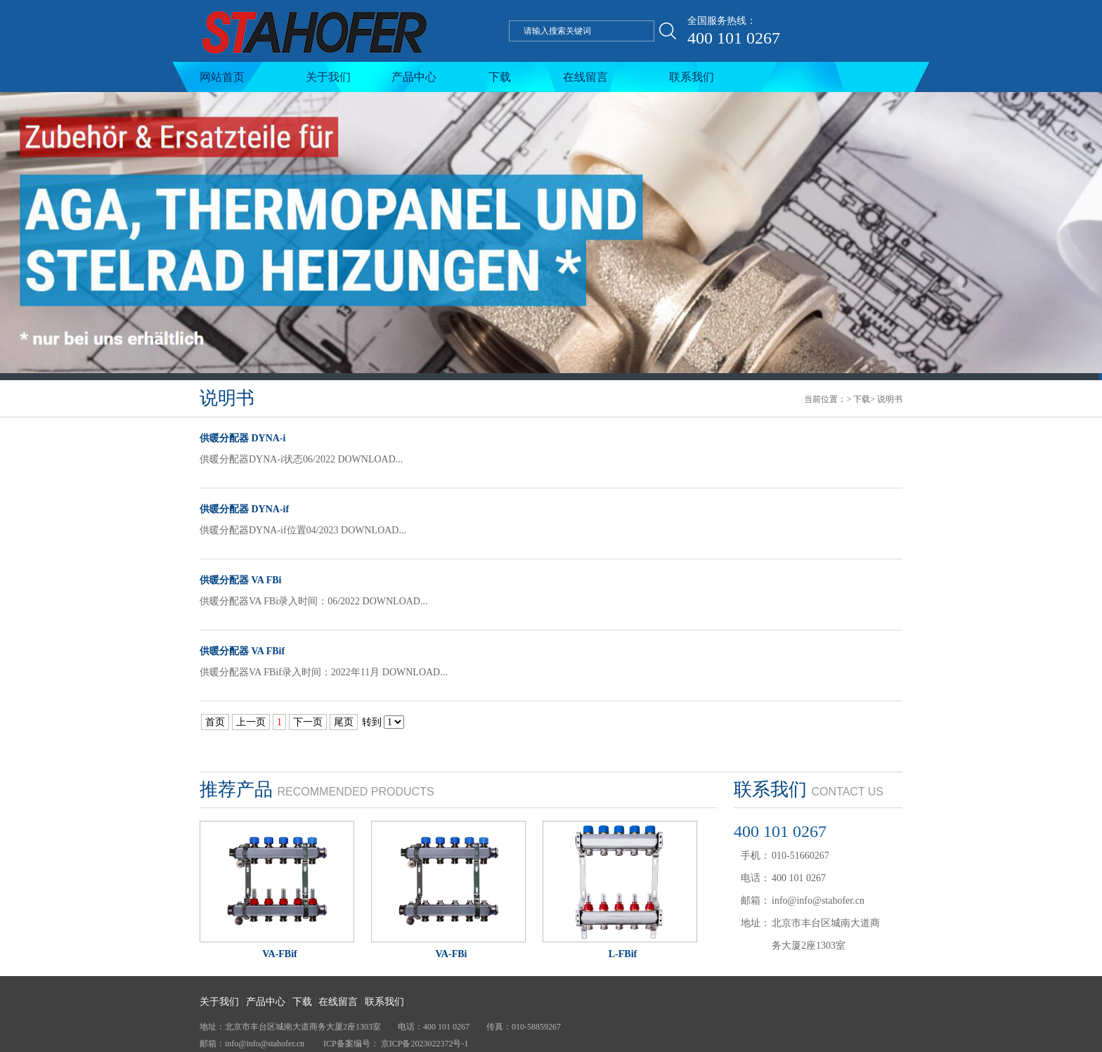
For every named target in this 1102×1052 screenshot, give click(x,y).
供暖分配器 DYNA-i (243, 438)
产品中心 (413, 77)
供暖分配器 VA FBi (240, 580)
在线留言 (585, 77)
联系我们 (691, 77)
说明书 (889, 399)
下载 (499, 77)
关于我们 (328, 77)
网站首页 (222, 77)
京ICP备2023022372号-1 (425, 1043)
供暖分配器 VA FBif (242, 651)
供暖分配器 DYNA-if (244, 509)
